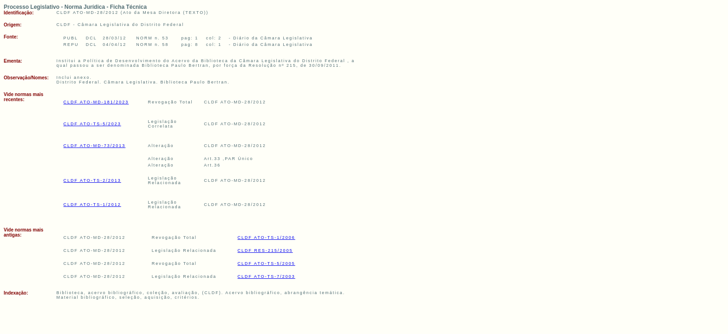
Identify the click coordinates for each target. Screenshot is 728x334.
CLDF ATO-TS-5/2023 (92, 124)
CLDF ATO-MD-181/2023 (96, 102)
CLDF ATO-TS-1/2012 (92, 204)
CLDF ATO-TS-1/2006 (266, 237)
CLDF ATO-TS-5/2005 (266, 263)
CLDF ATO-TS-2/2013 (92, 180)
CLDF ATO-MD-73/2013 (95, 145)
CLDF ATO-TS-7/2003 (266, 276)
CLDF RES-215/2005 (265, 250)
